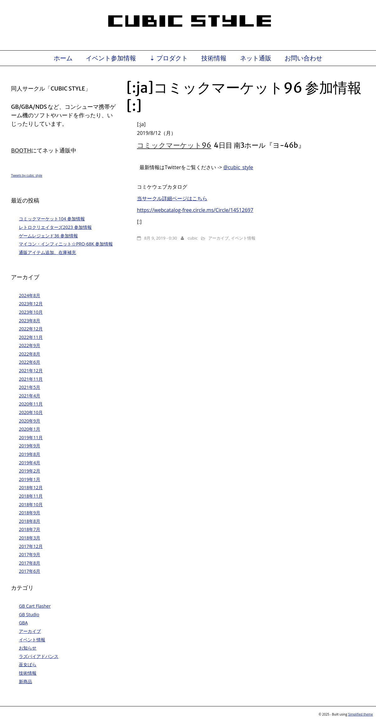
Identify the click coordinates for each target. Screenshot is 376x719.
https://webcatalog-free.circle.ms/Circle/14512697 (195, 210)
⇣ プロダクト (169, 58)
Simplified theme (360, 714)
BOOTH (21, 150)
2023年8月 (29, 321)
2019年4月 (29, 463)
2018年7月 (29, 529)
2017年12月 (31, 546)
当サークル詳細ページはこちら (172, 198)
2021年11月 (31, 379)
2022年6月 (29, 362)
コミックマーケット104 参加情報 (52, 219)
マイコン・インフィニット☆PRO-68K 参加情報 (66, 244)
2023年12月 (31, 304)
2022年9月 (29, 345)
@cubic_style (238, 167)
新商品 (25, 681)
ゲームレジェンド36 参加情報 (48, 236)
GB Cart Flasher (35, 606)
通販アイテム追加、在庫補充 (47, 252)
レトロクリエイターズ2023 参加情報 (55, 227)
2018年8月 (29, 521)
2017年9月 (29, 554)
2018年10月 (31, 504)
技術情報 (213, 58)
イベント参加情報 (111, 58)
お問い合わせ (303, 58)
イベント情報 (243, 238)
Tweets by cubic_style (26, 175)
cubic (193, 238)
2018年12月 (31, 487)
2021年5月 (29, 387)
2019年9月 (29, 446)
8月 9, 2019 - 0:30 (160, 238)
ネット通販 (255, 58)
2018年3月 (29, 538)
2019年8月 (29, 454)
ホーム (63, 58)
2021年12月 (31, 370)
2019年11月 (31, 437)
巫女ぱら (27, 664)
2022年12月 (31, 329)
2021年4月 (29, 396)
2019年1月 (29, 479)
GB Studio (29, 614)
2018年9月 (29, 513)
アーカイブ (218, 238)
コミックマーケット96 (174, 145)
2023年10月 (31, 312)
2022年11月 (31, 337)
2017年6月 (29, 571)
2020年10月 (31, 412)
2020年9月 (29, 421)
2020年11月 (31, 404)
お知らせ (27, 648)
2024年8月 (29, 295)
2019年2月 (29, 471)
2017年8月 (29, 563)
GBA (23, 623)
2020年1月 (29, 429)
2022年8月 (29, 354)
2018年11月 (31, 496)
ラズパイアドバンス (38, 656)
